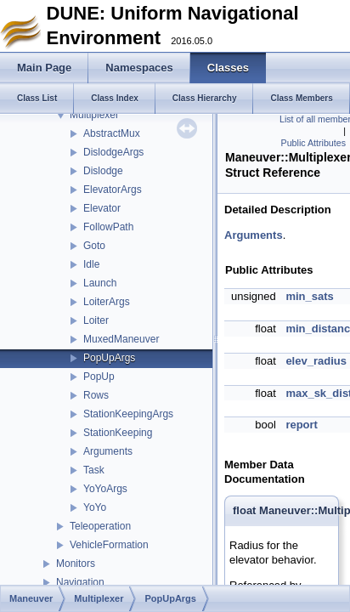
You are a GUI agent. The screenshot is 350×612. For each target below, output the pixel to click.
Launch (99, 283)
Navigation (80, 582)
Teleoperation (100, 526)
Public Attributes (313, 143)
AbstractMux (111, 133)
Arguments (108, 451)
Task (93, 470)
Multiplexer (94, 115)
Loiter (96, 320)
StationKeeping (117, 433)
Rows (96, 395)
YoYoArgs (105, 489)
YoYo (94, 507)
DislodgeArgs (113, 152)
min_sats (309, 296)
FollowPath (108, 227)
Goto (94, 246)
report (301, 424)
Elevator (102, 208)
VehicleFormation (109, 545)
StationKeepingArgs (128, 414)
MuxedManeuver (121, 339)
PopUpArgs (109, 358)
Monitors (75, 564)
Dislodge (103, 171)
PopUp (99, 376)
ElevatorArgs (112, 190)
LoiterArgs (106, 302)
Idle (91, 264)
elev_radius (316, 360)
